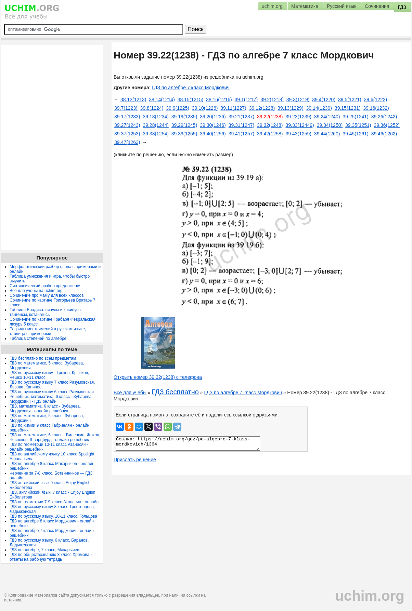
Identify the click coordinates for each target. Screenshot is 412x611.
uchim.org (369, 596)
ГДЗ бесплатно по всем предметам (43, 358)
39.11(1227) (233, 108)
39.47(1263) (127, 142)
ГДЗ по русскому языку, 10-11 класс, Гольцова (53, 516)
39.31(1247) (242, 125)
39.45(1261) (356, 133)
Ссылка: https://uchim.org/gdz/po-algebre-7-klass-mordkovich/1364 (188, 443)
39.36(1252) (387, 125)
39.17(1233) (127, 116)
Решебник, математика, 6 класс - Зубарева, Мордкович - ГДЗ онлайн (51, 399)
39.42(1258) (270, 133)
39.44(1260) (327, 133)
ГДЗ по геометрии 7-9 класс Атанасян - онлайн (54, 502)
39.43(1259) (298, 133)
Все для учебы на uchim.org (36, 290)
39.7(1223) (126, 108)
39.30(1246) (213, 125)
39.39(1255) (184, 133)
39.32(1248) (270, 125)
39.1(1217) (246, 99)
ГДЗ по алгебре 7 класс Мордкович (190, 87)
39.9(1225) (177, 108)
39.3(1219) (298, 99)
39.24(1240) (327, 116)
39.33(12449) (299, 125)
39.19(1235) (184, 116)
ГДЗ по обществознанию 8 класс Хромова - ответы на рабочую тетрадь (51, 557)
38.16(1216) (219, 99)
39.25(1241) (356, 116)
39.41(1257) (242, 133)
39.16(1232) (376, 108)
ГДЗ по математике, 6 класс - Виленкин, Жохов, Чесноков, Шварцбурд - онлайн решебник (55, 437)
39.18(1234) (156, 116)
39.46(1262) (384, 133)
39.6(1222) (375, 99)
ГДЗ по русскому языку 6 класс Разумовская (52, 391)
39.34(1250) (330, 125)
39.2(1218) (272, 99)
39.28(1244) (156, 125)
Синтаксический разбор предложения (45, 285)
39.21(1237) (242, 116)
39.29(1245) (184, 125)
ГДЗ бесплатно (175, 392)
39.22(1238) (270, 116)
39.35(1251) (358, 125)
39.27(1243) (127, 125)
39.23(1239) (298, 116)
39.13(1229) (291, 108)
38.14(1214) (162, 99)
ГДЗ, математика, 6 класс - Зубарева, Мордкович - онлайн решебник (45, 408)
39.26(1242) (384, 116)
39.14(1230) (319, 108)
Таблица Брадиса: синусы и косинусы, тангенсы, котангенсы (46, 312)
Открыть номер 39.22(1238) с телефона (158, 377)
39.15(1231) (348, 108)
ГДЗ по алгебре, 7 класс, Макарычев (44, 549)
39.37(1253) (127, 133)
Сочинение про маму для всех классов (47, 295)
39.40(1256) (213, 133)
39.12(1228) (262, 108)
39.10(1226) (205, 108)
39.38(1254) (156, 133)
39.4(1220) (323, 99)
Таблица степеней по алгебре (38, 338)
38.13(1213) (133, 99)
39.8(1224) (152, 108)
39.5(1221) (349, 99)
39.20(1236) (213, 116)
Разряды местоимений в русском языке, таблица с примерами (48, 331)
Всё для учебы (130, 392)
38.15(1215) (191, 99)
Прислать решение (135, 459)
